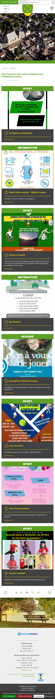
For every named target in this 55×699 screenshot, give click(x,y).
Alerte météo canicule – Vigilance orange (27, 192)
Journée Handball (17, 573)
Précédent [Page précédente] (5, 592)
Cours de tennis (16, 445)
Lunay (27, 10)
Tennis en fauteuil (17, 255)
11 (33, 592)
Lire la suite (8, 139)
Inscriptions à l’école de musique (23, 381)
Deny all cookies (24, 696)
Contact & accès (9, 2)
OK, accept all (9, 696)
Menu (51, 8)
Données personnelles (27, 690)
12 (38, 592)
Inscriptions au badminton (20, 133)
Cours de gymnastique (19, 508)
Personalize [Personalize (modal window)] (39, 696)
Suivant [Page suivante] (49, 592)
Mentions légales (27, 688)
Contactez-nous (27, 670)
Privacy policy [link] (49, 696)
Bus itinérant (15, 322)
